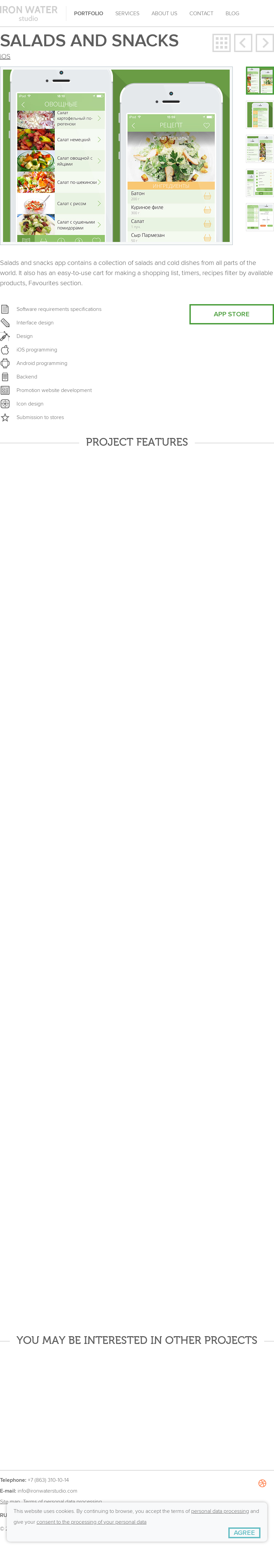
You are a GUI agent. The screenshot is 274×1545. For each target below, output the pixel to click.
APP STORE (232, 314)
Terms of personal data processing (62, 1501)
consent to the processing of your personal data (91, 1522)
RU (3, 1515)
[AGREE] (244, 1532)
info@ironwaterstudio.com (47, 1491)
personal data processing (220, 1511)
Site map (10, 1501)
